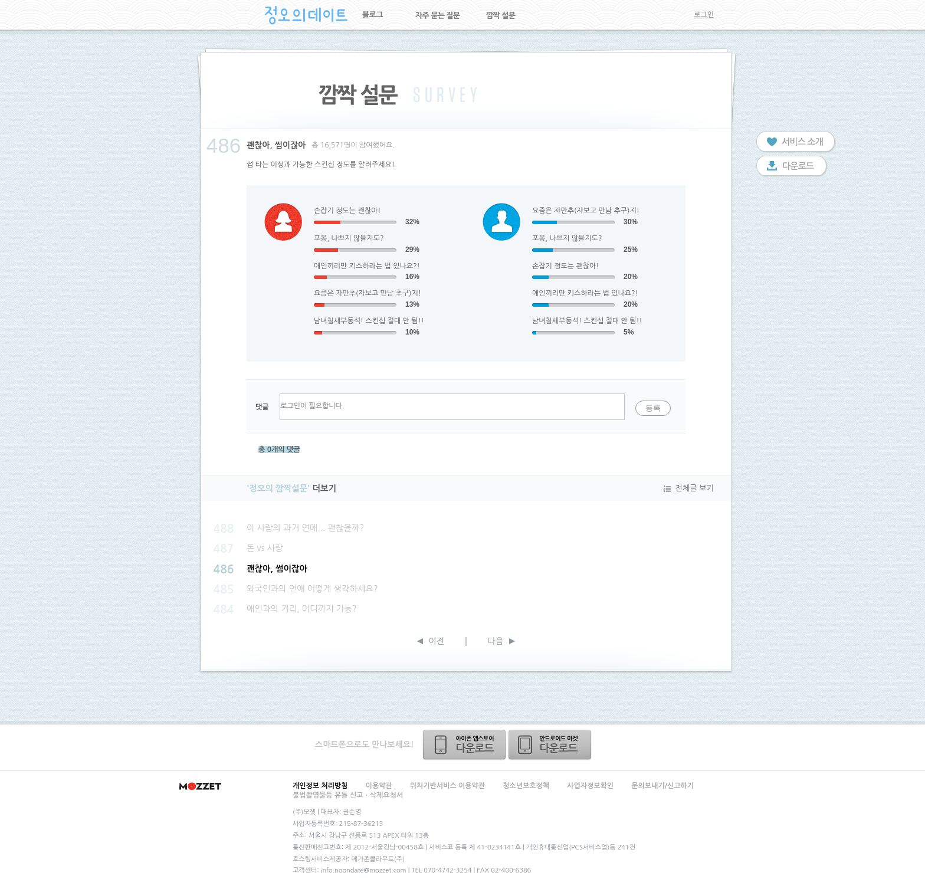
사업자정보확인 (590, 785)
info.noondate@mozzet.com (363, 870)
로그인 (704, 14)
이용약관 (379, 785)
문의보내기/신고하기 (662, 785)
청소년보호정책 (526, 785)
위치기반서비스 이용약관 (447, 785)
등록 (653, 408)
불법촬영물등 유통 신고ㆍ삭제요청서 (348, 795)
